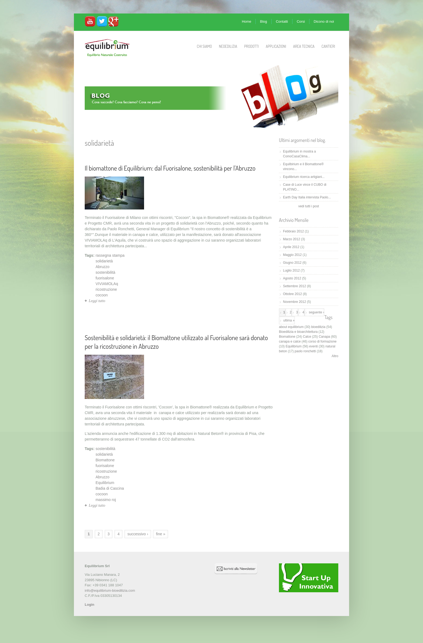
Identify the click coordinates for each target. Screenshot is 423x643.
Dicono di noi (324, 21)
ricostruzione (106, 289)
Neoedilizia (228, 46)
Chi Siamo (204, 46)
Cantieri (328, 46)
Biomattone (105, 460)
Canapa (324, 337)
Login (89, 605)
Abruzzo (102, 267)
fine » (160, 534)
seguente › (316, 312)
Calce (307, 337)
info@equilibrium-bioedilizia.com (110, 590)
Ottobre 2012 (292, 294)
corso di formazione (322, 341)
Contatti (282, 21)
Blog (263, 21)
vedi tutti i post (308, 206)
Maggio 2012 (292, 255)
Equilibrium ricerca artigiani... (304, 177)
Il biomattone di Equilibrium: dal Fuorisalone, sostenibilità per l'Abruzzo (170, 168)
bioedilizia (318, 327)
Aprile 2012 (291, 247)
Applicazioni (276, 46)
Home (246, 21)
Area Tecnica (304, 46)
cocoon (101, 295)
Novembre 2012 (294, 302)
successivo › (137, 534)
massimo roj (105, 500)
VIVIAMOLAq (106, 284)
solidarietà (104, 261)
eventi (313, 346)
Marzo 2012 (291, 239)
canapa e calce (290, 341)
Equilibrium (104, 482)
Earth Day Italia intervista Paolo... (307, 197)
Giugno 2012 (292, 263)
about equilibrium (291, 327)
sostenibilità (105, 272)
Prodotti (251, 46)
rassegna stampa (109, 255)
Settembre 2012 (294, 286)
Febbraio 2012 (293, 231)
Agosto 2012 (292, 278)
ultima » (289, 320)
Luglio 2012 (291, 270)
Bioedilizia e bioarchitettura (298, 332)
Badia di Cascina (109, 488)
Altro (335, 356)
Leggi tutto (97, 301)
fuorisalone (104, 278)
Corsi (301, 21)
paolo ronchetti (305, 351)
